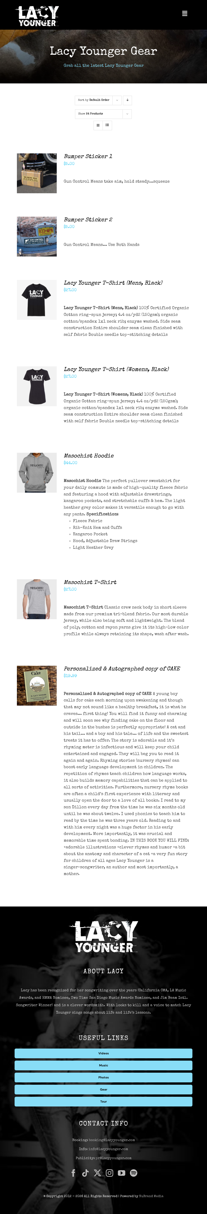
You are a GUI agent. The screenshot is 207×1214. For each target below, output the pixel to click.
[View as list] (107, 125)
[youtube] (121, 1173)
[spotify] (133, 1173)
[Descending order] (127, 100)
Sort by (93, 100)
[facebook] (73, 1173)
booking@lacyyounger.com (112, 1140)
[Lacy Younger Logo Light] (37, 7)
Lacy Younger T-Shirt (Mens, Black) (113, 283)
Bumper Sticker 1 (88, 157)
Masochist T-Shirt (90, 583)
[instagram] (109, 1173)
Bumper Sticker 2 (88, 220)
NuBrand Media (151, 1196)
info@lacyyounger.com (108, 1149)
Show (90, 114)
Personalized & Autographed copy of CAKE (122, 669)
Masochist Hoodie (88, 456)
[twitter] (97, 1173)
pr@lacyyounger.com (114, 1158)
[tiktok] (85, 1173)
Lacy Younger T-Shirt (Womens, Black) (116, 370)
